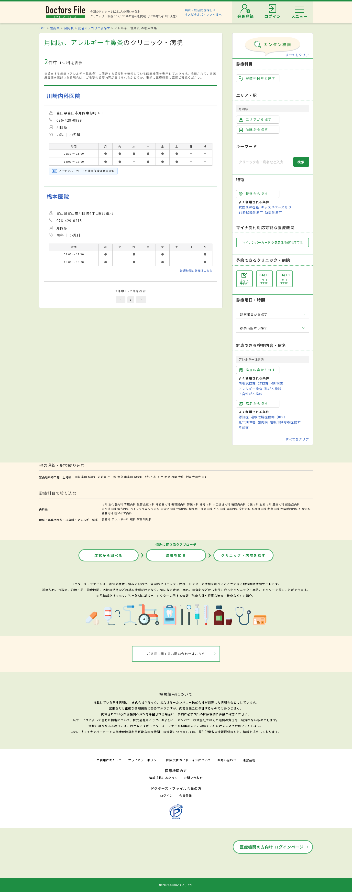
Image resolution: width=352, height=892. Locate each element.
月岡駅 (69, 28)
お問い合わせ (226, 760)
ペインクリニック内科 (144, 509)
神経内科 (205, 504)
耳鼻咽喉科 (144, 519)
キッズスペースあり (276, 207)
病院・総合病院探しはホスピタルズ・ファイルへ (203, 12)
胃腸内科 (130, 504)
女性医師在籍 (249, 207)
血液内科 (265, 504)
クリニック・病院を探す (243, 555)
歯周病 (263, 422)
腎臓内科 (193, 504)
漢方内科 (123, 509)
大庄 (181, 477)
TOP (42, 28)
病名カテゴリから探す (94, 28)
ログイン (166, 795)
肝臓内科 (305, 509)
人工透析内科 (221, 504)
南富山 (128, 477)
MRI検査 (277, 383)
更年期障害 (247, 422)
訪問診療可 (273, 212)
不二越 (112, 477)
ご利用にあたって (109, 760)
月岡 (174, 477)
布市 (161, 477)
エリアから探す (255, 119)
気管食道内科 (145, 504)
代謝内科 (182, 509)
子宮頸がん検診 (251, 393)
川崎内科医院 (63, 95)
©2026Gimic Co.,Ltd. (176, 885)
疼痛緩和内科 (289, 509)
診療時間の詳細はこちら (196, 270)
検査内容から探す (257, 369)
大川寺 (196, 477)
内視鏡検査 (247, 383)
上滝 (188, 477)
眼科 (133, 519)
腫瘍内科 (278, 504)
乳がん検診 (273, 388)
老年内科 (273, 509)
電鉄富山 (81, 477)
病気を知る (176, 555)
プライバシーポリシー (144, 760)
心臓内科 (253, 504)
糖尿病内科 (238, 504)
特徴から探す (253, 193)
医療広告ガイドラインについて (188, 760)
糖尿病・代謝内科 (200, 509)
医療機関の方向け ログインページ (272, 847)
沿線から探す (253, 129)
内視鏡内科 (109, 509)
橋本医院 (58, 196)
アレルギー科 (120, 519)
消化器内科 (116, 504)
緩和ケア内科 (123, 513)
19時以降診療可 (251, 212)
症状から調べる (108, 555)
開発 (167, 477)
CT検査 (263, 383)
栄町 (205, 477)
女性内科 (245, 509)
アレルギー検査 (251, 388)
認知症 (244, 417)
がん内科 (219, 509)
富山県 (55, 28)
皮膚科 (106, 519)
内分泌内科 (168, 509)
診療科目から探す (257, 78)
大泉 (120, 477)
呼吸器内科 (163, 504)
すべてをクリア (297, 55)
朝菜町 (138, 477)
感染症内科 (292, 504)
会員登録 (185, 795)
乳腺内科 (107, 513)
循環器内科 (178, 504)
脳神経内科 (259, 509)
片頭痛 (244, 427)
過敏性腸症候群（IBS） (269, 417)
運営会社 (249, 760)
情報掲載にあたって (163, 777)
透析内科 (232, 509)
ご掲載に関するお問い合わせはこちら (176, 653)
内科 (105, 504)
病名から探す (253, 403)
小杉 (154, 477)
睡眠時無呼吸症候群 (285, 422)
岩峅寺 (102, 477)
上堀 (147, 477)
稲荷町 (92, 477)
